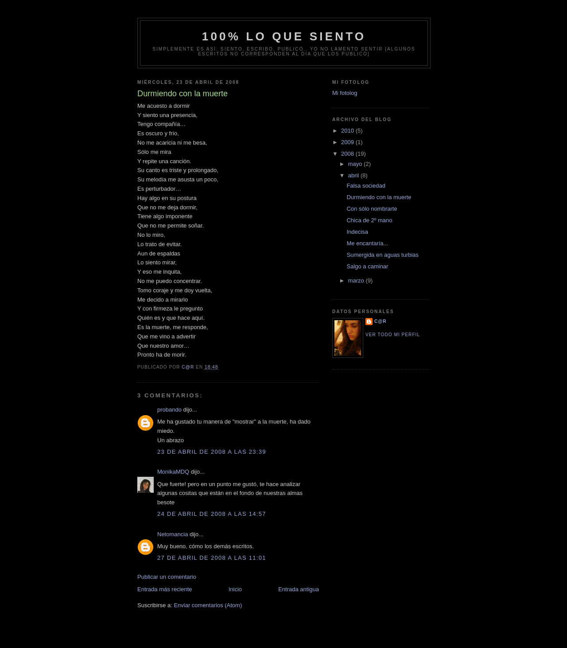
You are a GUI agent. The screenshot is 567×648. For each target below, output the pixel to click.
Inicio (235, 589)
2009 (348, 142)
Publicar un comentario (166, 576)
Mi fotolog (344, 93)
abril (354, 175)
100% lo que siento (284, 36)
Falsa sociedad (365, 185)
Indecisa (357, 231)
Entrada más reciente (164, 589)
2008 (348, 153)
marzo (357, 280)
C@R (380, 321)
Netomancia (172, 534)
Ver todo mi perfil (392, 334)
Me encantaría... (367, 243)
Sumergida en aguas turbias (382, 254)
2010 (348, 130)
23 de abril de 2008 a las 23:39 (211, 451)
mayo (356, 164)
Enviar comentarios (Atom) (208, 605)
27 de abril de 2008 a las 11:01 (211, 557)
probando (169, 409)
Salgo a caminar (367, 266)
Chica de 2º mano (369, 220)
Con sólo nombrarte (371, 208)
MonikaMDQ (173, 471)
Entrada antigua (298, 589)
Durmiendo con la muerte (378, 197)
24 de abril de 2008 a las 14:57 (211, 514)
